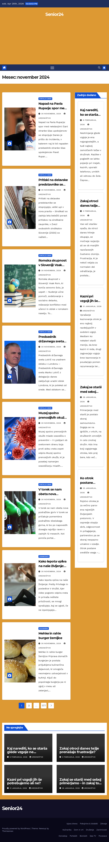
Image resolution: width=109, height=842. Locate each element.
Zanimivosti (44, 556)
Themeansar (7, 831)
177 (44, 705)
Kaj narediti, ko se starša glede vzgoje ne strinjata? (27, 752)
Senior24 (54, 14)
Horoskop (63, 836)
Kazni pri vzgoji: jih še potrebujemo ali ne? (24, 781)
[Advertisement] (54, 43)
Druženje (90, 830)
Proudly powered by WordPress (16, 828)
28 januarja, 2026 (71, 788)
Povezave (103, 836)
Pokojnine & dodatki (89, 824)
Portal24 (73, 836)
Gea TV (93, 836)
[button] (99, 67)
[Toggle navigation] (52, 67)
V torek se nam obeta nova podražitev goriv (50, 493)
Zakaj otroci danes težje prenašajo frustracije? (79, 750)
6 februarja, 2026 (19, 757)
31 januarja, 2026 (92, 306)
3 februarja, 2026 (71, 757)
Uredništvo (87, 311)
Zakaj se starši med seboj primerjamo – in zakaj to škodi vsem (80, 783)
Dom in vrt (78, 830)
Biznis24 (83, 836)
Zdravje (103, 824)
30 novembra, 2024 (51, 114)
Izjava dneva (72, 824)
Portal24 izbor (45, 98)
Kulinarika (43, 628)
